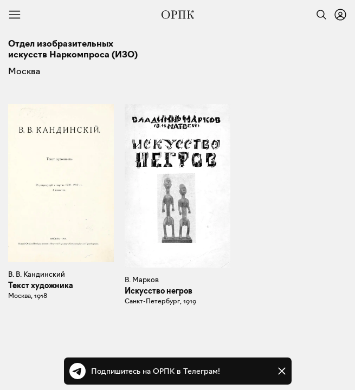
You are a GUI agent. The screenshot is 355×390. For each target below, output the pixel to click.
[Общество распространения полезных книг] (178, 14)
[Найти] (319, 14)
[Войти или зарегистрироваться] (340, 14)
